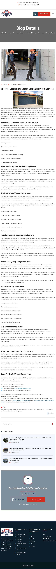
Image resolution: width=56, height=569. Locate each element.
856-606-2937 (19, 386)
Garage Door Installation (20, 540)
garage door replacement (19, 409)
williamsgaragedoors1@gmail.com (22, 390)
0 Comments (22, 84)
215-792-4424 (20, 384)
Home (32, 536)
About (32, 538)
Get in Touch (36, 499)
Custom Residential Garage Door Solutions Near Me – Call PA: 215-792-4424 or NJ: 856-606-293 (31, 459)
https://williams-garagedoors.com (23, 388)
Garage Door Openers (22, 536)
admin (5, 84)
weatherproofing (5, 411)
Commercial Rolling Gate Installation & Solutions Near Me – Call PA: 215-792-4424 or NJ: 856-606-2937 (30, 439)
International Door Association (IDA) (21, 400)
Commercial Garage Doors (21, 544)
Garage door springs (32, 409)
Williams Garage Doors (17, 411)
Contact (33, 546)
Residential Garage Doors (21, 553)
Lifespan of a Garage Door (45, 409)
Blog (32, 543)
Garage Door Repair (21, 534)
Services (33, 541)
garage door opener (6, 409)
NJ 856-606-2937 (47, 538)
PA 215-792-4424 (47, 536)
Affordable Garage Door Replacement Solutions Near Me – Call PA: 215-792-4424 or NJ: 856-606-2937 (30, 449)
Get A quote (44, 14)
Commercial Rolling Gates (21, 549)
